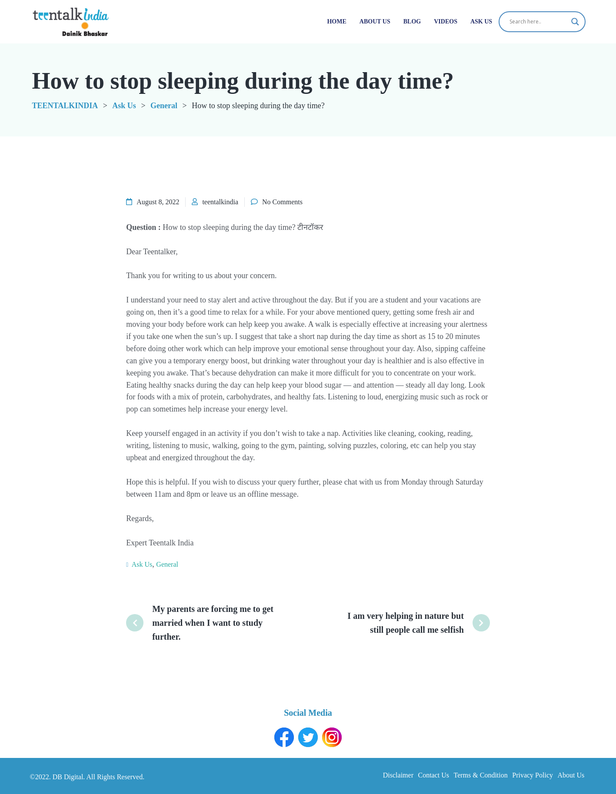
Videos (445, 21)
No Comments (282, 202)
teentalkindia (220, 202)
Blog (412, 21)
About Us (375, 21)
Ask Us (481, 21)
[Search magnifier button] (575, 22)
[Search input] (538, 22)
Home (336, 21)
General (167, 564)
